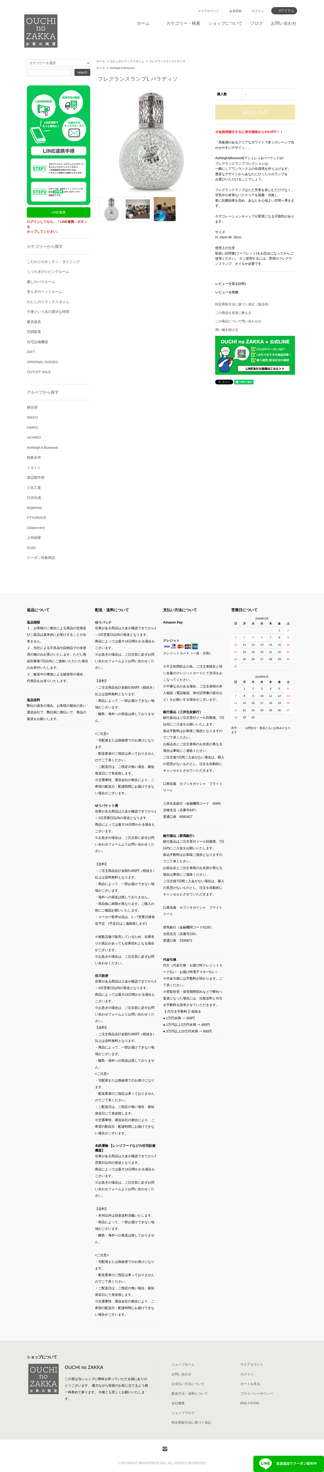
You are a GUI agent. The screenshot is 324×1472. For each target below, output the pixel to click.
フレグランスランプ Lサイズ (167, 61)
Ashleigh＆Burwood (122, 68)
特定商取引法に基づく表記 (191, 1422)
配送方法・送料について (190, 1393)
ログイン (258, 11)
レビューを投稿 (226, 292)
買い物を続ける (226, 330)
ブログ (256, 23)
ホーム (143, 23)
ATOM (254, 1403)
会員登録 (235, 11)
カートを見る (250, 1384)
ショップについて (225, 23)
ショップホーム (183, 1364)
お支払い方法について (188, 1384)
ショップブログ (183, 1413)
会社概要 (178, 1403)
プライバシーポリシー (256, 1393)
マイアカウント (208, 11)
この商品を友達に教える (233, 313)
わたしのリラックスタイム (127, 61)
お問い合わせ (283, 23)
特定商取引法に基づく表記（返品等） (243, 304)
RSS (243, 1403)
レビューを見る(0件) (230, 284)
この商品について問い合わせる (238, 321)
